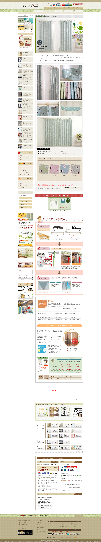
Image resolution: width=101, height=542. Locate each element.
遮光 (21, 180)
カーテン (50, 523)
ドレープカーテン (28, 12)
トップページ (20, 12)
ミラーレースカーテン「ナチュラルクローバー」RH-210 (62, 153)
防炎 (21, 183)
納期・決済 (39, 522)
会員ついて (39, 529)
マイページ (39, 525)
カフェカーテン (51, 524)
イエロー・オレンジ (24, 168)
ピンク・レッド (23, 170)
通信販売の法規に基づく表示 (25, 277)
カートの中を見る (40, 527)
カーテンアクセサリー (74, 526)
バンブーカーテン (74, 524)
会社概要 (38, 524)
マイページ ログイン (23, 275)
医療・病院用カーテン (63, 526)
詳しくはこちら (53, 478)
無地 (21, 155)
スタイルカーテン (74, 523)
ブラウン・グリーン (24, 172)
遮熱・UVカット (23, 187)
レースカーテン (62, 523)
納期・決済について (23, 270)
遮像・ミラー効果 (23, 185)
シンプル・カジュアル (24, 157)
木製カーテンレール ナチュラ (56, 151)
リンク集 (38, 532)
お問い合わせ (21, 279)
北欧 (21, 159)
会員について (21, 273)
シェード (61, 524)
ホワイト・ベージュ (24, 165)
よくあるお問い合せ (41, 531)
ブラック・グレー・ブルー (25, 174)
